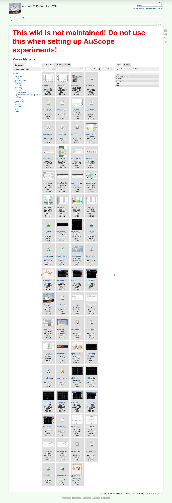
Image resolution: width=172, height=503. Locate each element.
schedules (20, 102)
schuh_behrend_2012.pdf (67, 427)
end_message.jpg (50, 183)
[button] (88, 69)
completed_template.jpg (52, 158)
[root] (16, 74)
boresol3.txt (48, 134)
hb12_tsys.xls (48, 232)
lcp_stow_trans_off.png (66, 280)
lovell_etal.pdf (62, 305)
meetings (19, 88)
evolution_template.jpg (80, 183)
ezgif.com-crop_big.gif (51, 207)
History (127, 65)
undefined (20, 106)
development (21, 81)
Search (162, 5)
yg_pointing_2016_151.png (82, 476)
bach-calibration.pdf (94, 110)
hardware (19, 85)
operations (20, 90)
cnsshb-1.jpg (91, 134)
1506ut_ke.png (48, 85)
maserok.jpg (62, 329)
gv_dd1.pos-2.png (78, 207)
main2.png (91, 305)
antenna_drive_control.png (82, 85)
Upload (58, 65)
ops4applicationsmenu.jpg (67, 354)
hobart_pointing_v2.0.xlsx (53, 256)
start (20, 18)
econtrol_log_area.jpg (80, 158)
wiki (17, 111)
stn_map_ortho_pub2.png (53, 451)
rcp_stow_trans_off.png (80, 402)
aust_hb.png (76, 110)
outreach (19, 99)
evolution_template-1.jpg (67, 183)
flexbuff (25, 18)
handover (19, 83)
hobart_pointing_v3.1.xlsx (67, 256)
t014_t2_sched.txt (78, 451)
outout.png (90, 354)
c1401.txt (62, 134)
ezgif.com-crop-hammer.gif (96, 183)
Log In (161, 2)
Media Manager (150, 8)
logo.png (47, 305)
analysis (19, 76)
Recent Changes (138, 8)
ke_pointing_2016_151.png (53, 280)
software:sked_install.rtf (128, 69)
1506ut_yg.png (63, 85)
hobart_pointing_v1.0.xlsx (96, 232)
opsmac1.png (76, 354)
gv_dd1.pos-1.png (64, 207)
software (19, 104)
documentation (23, 92)
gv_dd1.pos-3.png (93, 207)
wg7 (17, 109)
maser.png (48, 329)
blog (17, 78)
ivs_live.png (76, 256)
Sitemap (160, 8)
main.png (76, 305)
